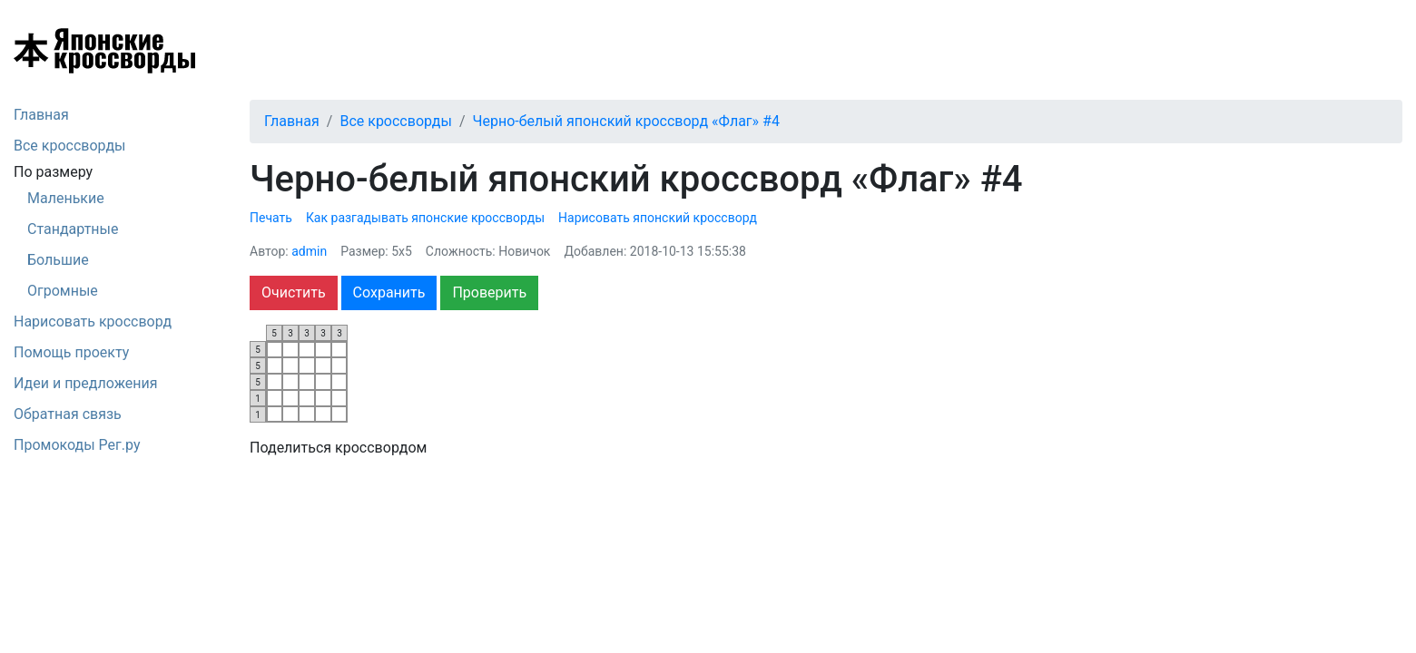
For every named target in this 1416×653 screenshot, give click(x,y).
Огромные (62, 290)
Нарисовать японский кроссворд (657, 217)
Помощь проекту (71, 352)
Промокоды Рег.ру (77, 444)
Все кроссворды (70, 145)
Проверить (489, 292)
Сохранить (389, 292)
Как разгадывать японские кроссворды (425, 217)
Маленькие (65, 198)
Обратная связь (68, 414)
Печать (271, 217)
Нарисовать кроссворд (93, 321)
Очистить (293, 292)
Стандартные (72, 229)
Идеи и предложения (86, 383)
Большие (58, 259)
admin (309, 251)
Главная (41, 114)
